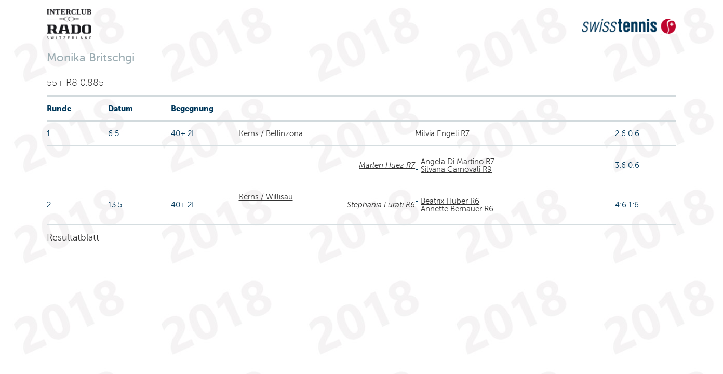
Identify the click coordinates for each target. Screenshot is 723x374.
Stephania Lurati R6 (381, 205)
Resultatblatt (73, 237)
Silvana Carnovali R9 (456, 169)
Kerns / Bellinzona (271, 133)
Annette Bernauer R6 (457, 209)
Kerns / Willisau (266, 197)
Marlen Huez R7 (387, 165)
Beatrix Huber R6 (450, 201)
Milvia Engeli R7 (442, 133)
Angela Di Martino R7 (457, 161)
